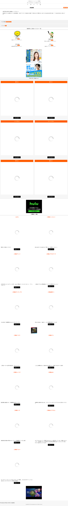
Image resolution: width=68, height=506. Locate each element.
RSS (9, 502)
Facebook (2, 502)
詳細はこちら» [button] (17, 249)
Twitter (6, 502)
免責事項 (13, 502)
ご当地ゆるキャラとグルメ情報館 (34, 1)
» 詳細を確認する (17, 117)
